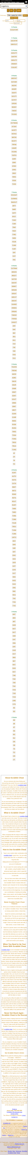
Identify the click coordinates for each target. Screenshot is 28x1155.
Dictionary (13, 2)
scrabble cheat (22, 785)
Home (5, 2)
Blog (2, 2)
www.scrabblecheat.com (13, 1147)
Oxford (17, 2)
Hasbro (4, 1135)
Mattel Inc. (24, 1129)
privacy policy (14, 1114)
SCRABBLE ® (6, 1123)
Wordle (9, 2)
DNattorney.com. (19, 1144)
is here (24, 1115)
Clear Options (14, 17)
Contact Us (14, 1117)
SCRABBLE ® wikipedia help (14, 1112)
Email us (14, 1109)
